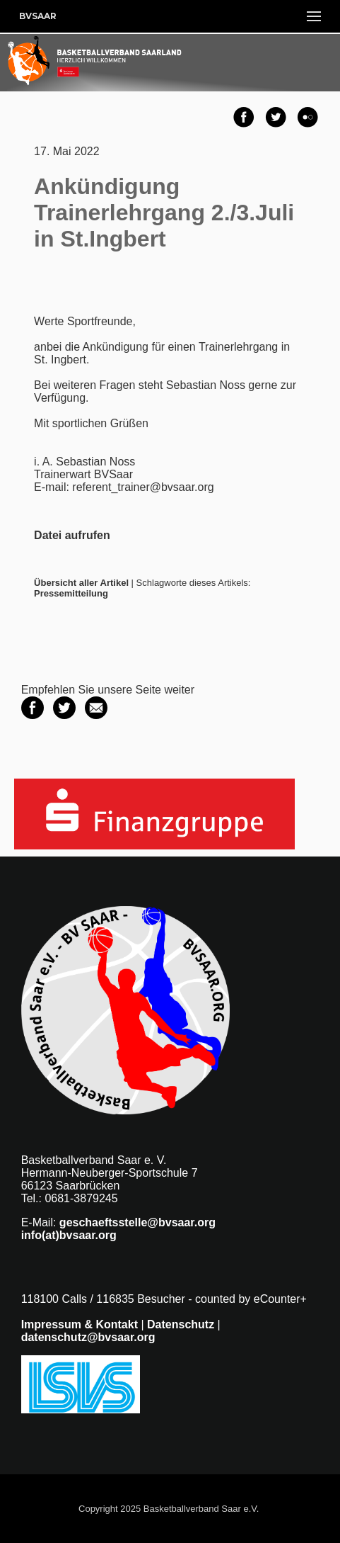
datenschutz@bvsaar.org (88, 1337)
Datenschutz (180, 1324)
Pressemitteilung (71, 593)
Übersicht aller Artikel (81, 582)
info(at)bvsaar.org (69, 1235)
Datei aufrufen (72, 535)
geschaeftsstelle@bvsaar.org (137, 1222)
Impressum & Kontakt (79, 1324)
